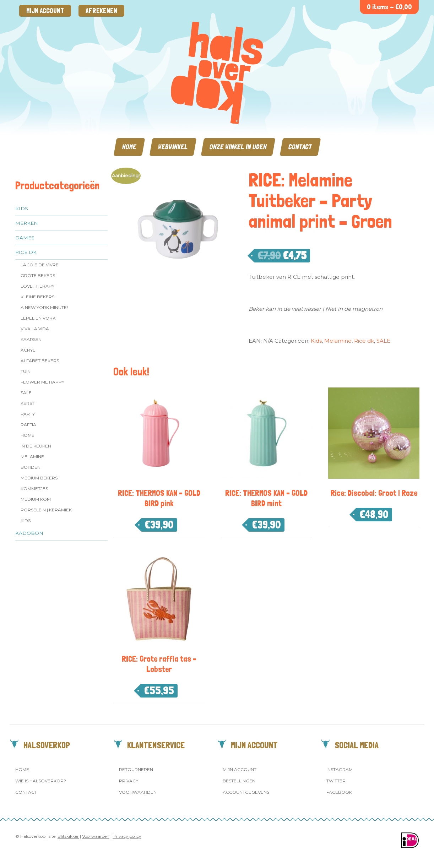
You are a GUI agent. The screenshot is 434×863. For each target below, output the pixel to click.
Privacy (128, 780)
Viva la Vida (35, 328)
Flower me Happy (42, 382)
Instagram (339, 769)
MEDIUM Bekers (39, 478)
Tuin (26, 371)
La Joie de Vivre (40, 264)
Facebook (339, 792)
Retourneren (136, 769)
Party (28, 414)
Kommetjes (34, 488)
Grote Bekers (38, 275)
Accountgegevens (246, 792)
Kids (21, 208)
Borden (30, 467)
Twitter (336, 780)
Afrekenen (101, 11)
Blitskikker (68, 836)
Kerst (27, 403)
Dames (24, 237)
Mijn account (45, 11)
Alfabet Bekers (40, 360)
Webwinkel (173, 147)
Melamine (32, 456)
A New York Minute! (44, 307)
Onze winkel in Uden (238, 147)
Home (129, 147)
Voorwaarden (138, 792)
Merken (26, 223)
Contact (300, 147)
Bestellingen (239, 780)
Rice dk (26, 252)
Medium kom (36, 499)
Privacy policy (127, 836)
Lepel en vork (38, 318)
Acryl (28, 350)
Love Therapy (37, 286)
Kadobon (29, 533)
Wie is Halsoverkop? (40, 780)
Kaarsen (31, 339)
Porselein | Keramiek (46, 509)
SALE (26, 392)
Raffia (28, 424)
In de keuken (36, 446)
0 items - (389, 7)
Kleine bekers (37, 296)
